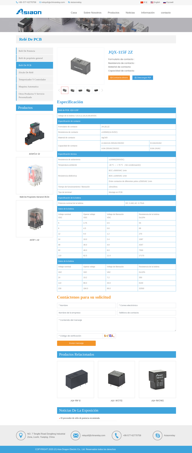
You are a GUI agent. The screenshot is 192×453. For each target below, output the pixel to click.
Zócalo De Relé (26, 72)
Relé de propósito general (31, 58)
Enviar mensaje (76, 343)
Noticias (130, 12)
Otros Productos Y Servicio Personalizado (31, 95)
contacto (166, 12)
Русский (168, 2)
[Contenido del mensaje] (116, 324)
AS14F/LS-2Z (34, 154)
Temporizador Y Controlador (32, 79)
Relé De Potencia (27, 51)
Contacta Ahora (119, 77)
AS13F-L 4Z (34, 240)
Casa (74, 12)
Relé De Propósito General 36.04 (34, 197)
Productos (113, 12)
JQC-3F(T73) (116, 400)
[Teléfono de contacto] (146, 312)
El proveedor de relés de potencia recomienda (80, 418)
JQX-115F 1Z (76, 400)
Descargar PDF (143, 77)
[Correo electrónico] (146, 305)
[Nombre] (86, 305)
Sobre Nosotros (92, 12)
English (155, 2)
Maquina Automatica (28, 86)
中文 (144, 2)
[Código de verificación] (80, 336)
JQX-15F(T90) (157, 400)
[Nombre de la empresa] (86, 312)
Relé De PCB (25, 65)
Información (148, 12)
